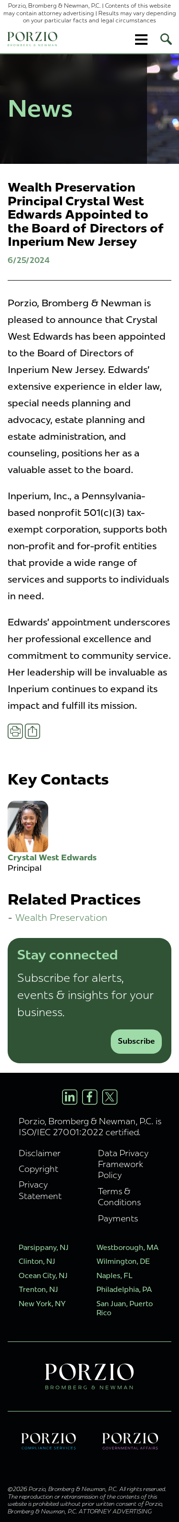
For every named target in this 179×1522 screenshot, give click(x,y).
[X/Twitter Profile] (109, 1097)
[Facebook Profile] (89, 1097)
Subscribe (136, 1041)
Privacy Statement (40, 1190)
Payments (118, 1218)
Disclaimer (40, 1153)
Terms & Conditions (119, 1197)
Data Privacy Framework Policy (123, 1164)
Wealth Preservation (61, 917)
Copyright (38, 1168)
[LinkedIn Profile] (69, 1097)
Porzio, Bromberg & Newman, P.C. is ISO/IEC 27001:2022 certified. (90, 1127)
